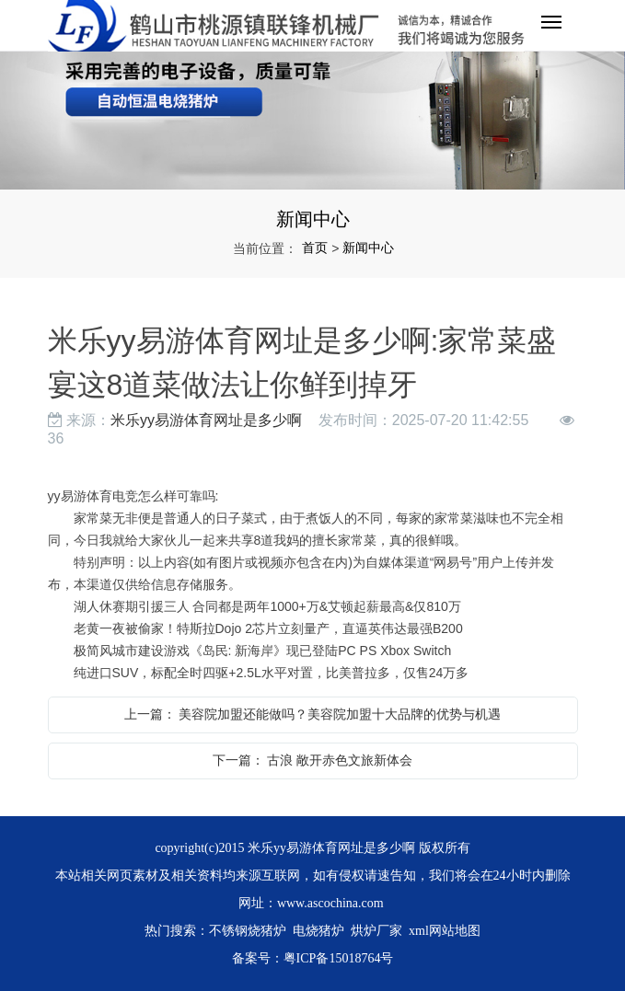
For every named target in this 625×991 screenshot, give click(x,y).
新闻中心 (368, 247)
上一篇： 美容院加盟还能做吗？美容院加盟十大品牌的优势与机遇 (313, 714)
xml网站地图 (444, 931)
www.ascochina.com (330, 903)
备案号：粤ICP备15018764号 (313, 958)
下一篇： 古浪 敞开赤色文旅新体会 (313, 760)
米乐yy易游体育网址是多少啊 (206, 420)
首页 (315, 247)
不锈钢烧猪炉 (247, 931)
